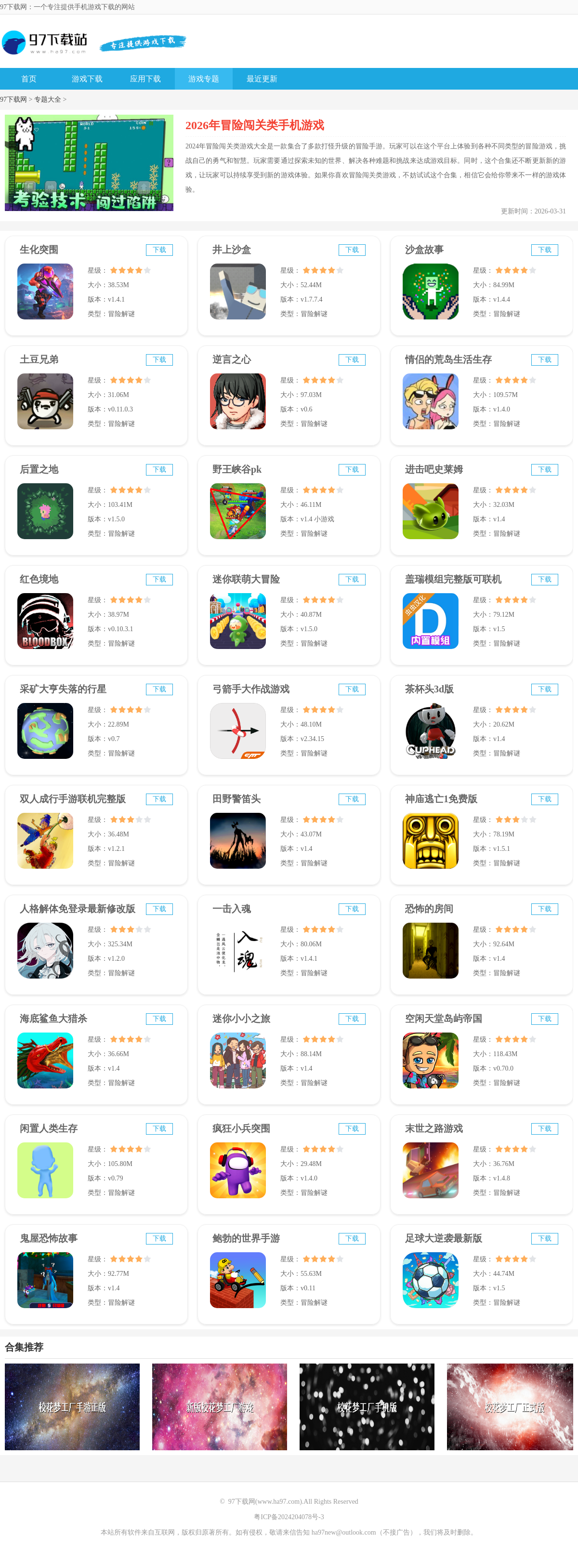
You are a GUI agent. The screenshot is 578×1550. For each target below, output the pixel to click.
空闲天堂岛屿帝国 (443, 1018)
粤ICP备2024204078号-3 (289, 1517)
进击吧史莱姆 (434, 469)
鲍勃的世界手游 (246, 1238)
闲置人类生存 (49, 1128)
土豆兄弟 (39, 359)
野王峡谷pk (237, 469)
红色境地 (39, 579)
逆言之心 (231, 359)
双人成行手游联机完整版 (73, 799)
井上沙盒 (231, 249)
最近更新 (262, 79)
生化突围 (39, 249)
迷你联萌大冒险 (246, 579)
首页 (29, 79)
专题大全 (47, 99)
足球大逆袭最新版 (443, 1238)
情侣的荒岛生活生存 (448, 359)
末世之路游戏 (434, 1128)
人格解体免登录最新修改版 (77, 908)
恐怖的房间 (429, 908)
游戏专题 (203, 79)
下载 (159, 249)
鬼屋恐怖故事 (49, 1238)
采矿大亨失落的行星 (63, 689)
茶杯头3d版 (429, 689)
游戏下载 (87, 79)
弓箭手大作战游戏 (250, 689)
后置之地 (39, 469)
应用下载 (145, 79)
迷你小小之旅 (241, 1018)
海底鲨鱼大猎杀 (53, 1018)
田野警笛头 (236, 799)
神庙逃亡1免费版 (441, 799)
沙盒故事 (424, 249)
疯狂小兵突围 (241, 1128)
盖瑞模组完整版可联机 (453, 579)
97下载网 (13, 99)
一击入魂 (231, 908)
